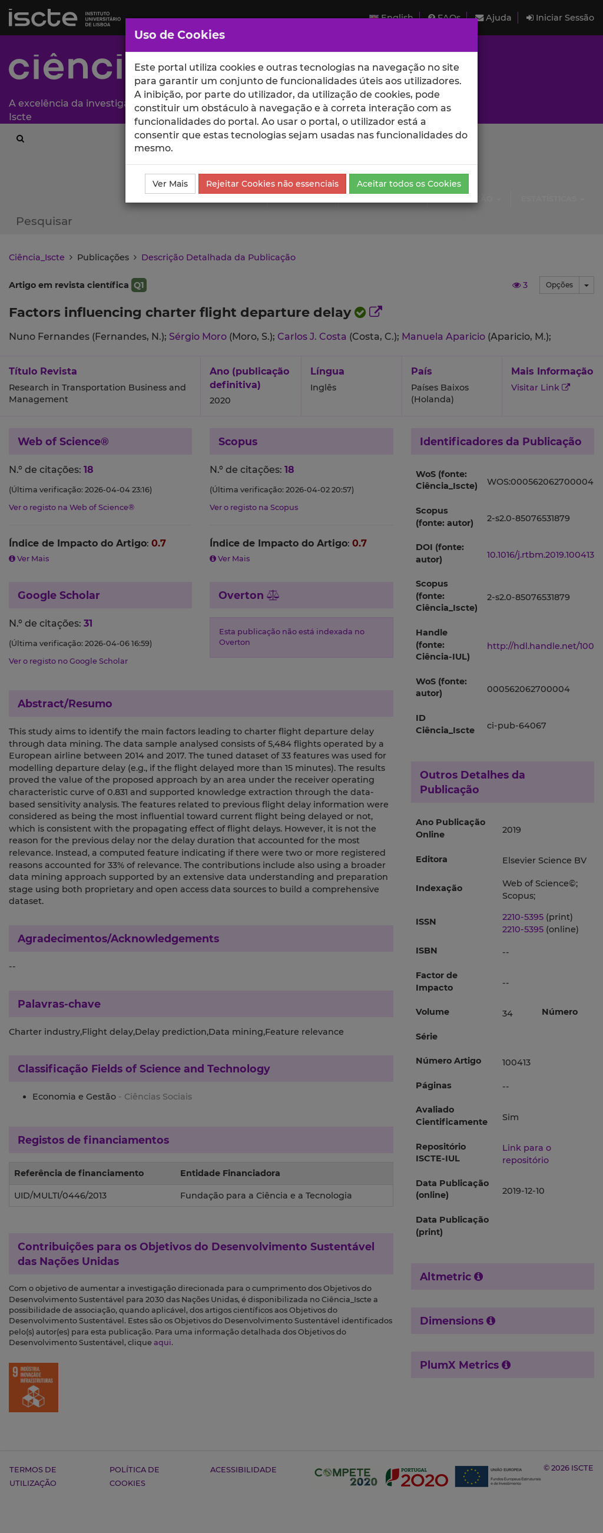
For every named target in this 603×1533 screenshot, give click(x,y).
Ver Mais (170, 183)
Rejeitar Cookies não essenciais (272, 183)
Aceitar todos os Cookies (409, 183)
